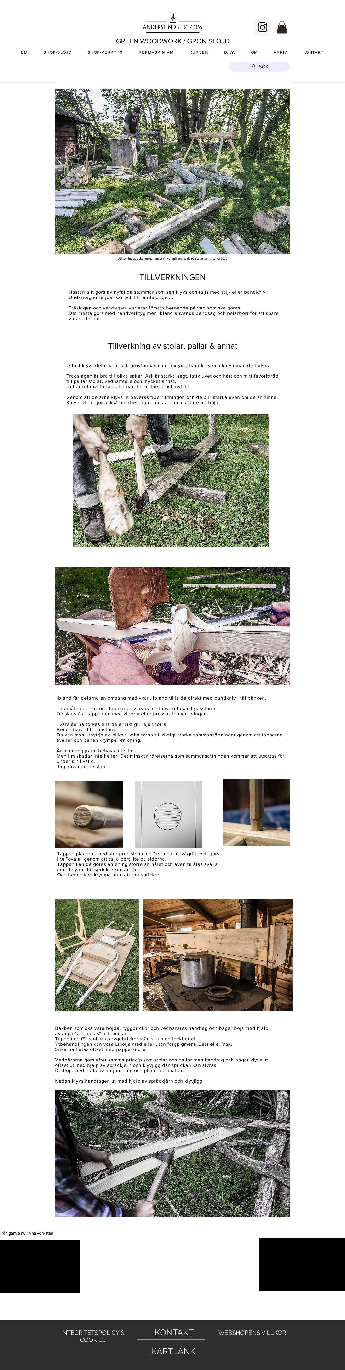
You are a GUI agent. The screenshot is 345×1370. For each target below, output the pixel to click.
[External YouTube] (129, 1266)
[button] (282, 27)
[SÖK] (259, 67)
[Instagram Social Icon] (262, 27)
